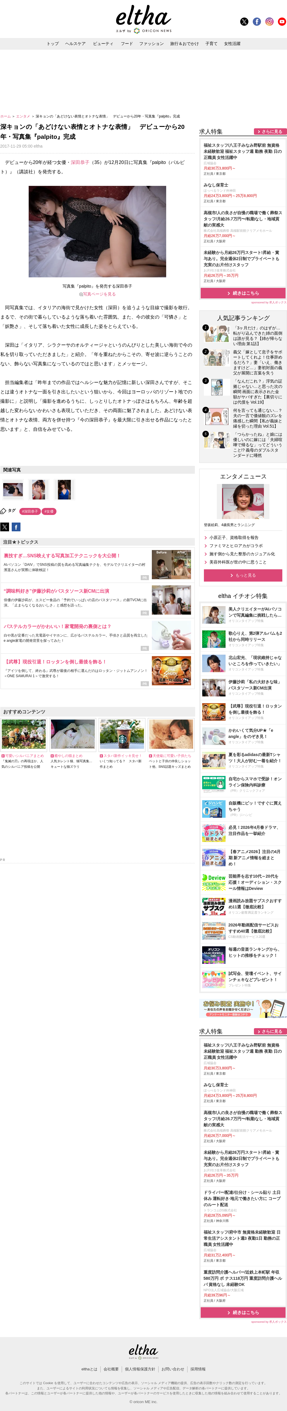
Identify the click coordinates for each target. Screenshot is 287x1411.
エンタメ (23, 116)
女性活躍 (232, 43)
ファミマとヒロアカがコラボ (236, 545)
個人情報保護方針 (140, 1369)
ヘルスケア (75, 43)
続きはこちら (246, 292)
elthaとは (89, 1369)
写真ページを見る (99, 294)
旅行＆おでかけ (184, 43)
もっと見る (246, 575)
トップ (53, 43)
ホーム (6, 116)
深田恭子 (80, 162)
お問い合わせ (172, 1369)
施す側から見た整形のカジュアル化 (242, 553)
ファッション (151, 43)
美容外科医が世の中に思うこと (238, 562)
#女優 (49, 511)
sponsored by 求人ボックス (269, 302)
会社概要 (111, 1369)
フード (127, 43)
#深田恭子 (30, 511)
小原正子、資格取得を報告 (234, 537)
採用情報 (198, 1369)
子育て (211, 43)
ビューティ (103, 43)
